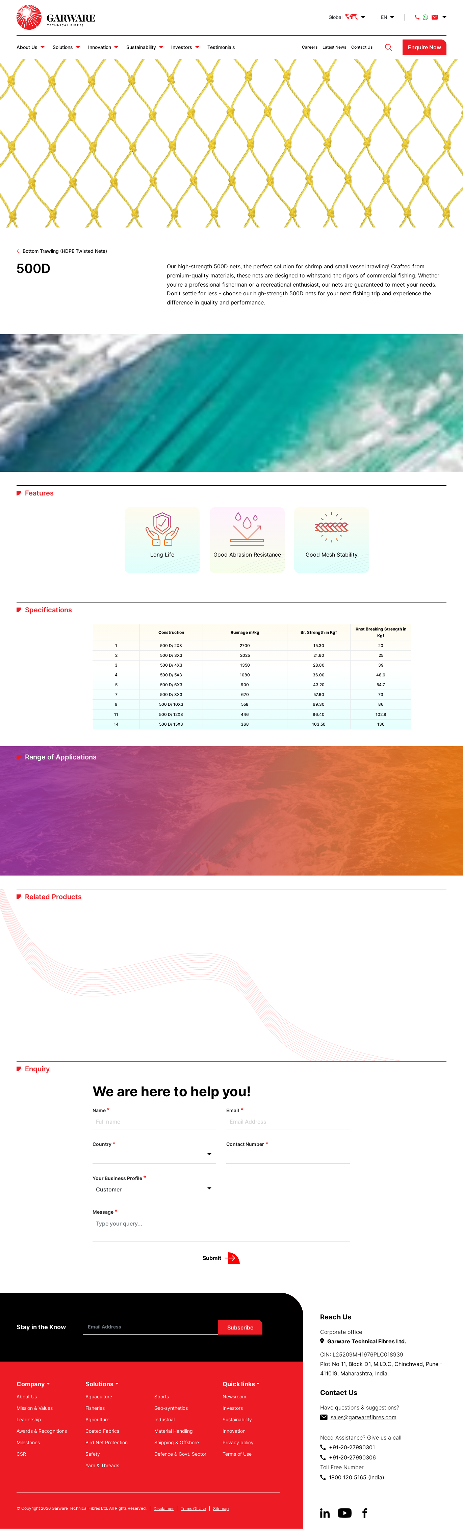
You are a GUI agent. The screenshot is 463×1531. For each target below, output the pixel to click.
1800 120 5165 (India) (356, 1479)
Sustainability (141, 47)
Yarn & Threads (102, 1467)
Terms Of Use (193, 1510)
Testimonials (221, 47)
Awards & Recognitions (42, 1433)
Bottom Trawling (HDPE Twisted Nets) (65, 251)
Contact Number (245, 1146)
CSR (21, 1456)
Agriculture (97, 1421)
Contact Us (361, 47)
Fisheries (95, 1410)
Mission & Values (35, 1410)
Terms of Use (237, 1456)
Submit (212, 1260)
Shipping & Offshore (176, 1444)
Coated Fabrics (102, 1433)
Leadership (29, 1421)
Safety (92, 1456)
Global (343, 17)
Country (102, 1146)
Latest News (334, 47)
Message (103, 1214)
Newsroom (234, 1398)
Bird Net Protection (106, 1444)
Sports (161, 1398)
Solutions (63, 47)
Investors (181, 47)
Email (232, 1112)
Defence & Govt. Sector (180, 1456)
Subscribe (240, 1329)
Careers (309, 47)
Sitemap (221, 1510)
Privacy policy (238, 1444)
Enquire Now (424, 47)
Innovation (99, 47)
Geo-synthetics (171, 1410)
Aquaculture (98, 1398)
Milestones (28, 1444)
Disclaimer (164, 1510)
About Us (27, 47)
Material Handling (173, 1433)
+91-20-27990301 (352, 1449)
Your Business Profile (117, 1180)
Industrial (164, 1421)
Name (99, 1112)
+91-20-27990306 (352, 1459)
